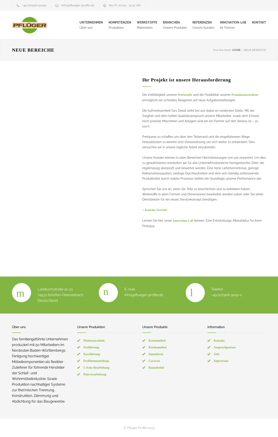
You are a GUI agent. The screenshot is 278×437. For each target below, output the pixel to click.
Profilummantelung (96, 361)
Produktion (120, 25)
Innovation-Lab (183, 220)
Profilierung (91, 347)
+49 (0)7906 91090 (34, 5)
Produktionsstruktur (245, 94)
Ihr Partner (233, 25)
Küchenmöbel (158, 347)
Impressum (221, 361)
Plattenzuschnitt (93, 340)
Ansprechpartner (225, 347)
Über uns (91, 25)
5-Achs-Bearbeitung (96, 367)
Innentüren (156, 354)
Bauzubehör (156, 367)
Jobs (217, 354)
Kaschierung (91, 354)
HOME (236, 50)
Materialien (147, 25)
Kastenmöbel (157, 340)
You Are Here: (222, 50)
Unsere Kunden (203, 25)
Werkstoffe (185, 94)
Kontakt (219, 340)
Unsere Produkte (175, 25)
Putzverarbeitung (94, 374)
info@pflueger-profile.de (77, 5)
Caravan (154, 361)
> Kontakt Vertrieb (154, 210)
